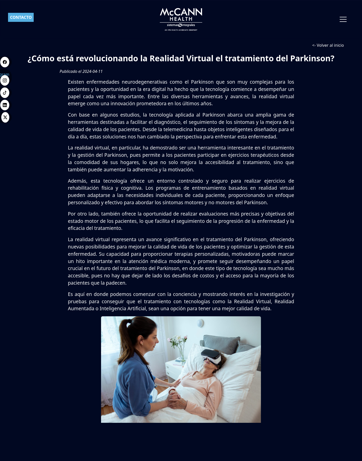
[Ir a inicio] (181, 19)
